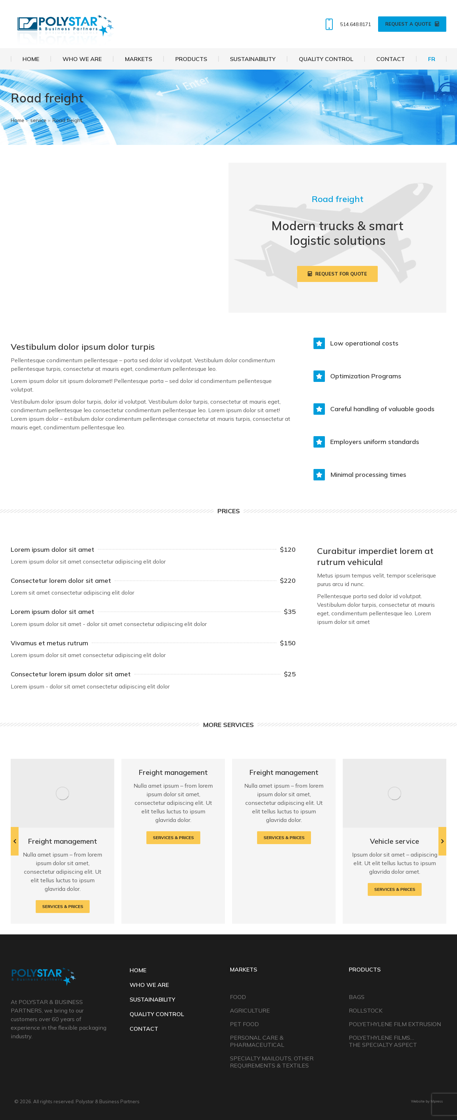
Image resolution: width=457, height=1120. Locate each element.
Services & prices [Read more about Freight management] (62, 906)
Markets (243, 969)
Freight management (62, 841)
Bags (357, 996)
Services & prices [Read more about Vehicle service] (394, 889)
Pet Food (244, 1024)
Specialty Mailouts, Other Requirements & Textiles (271, 1062)
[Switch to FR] (431, 59)
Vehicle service (394, 841)
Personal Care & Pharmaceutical (257, 1041)
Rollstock (365, 1010)
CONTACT (144, 1028)
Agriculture (250, 1010)
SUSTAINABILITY (152, 999)
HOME (138, 970)
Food (238, 996)
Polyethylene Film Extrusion (395, 1024)
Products (365, 969)
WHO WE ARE (149, 984)
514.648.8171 (346, 24)
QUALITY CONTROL (157, 1014)
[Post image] (62, 793)
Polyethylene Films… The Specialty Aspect (383, 1041)
